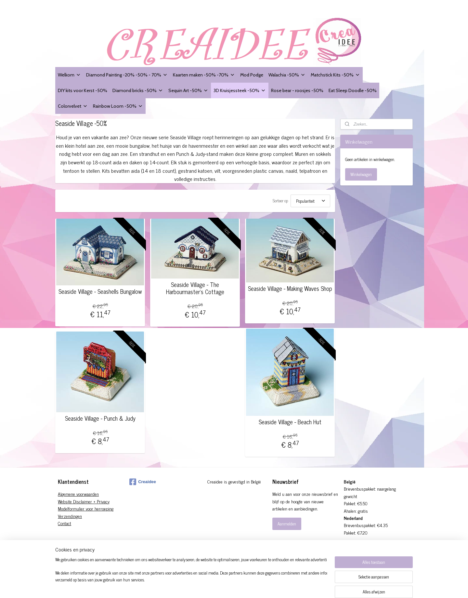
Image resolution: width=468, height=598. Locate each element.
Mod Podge (251, 74)
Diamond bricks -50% (137, 90)
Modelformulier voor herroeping (85, 506)
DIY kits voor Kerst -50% (82, 90)
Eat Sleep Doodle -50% (353, 90)
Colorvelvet (73, 106)
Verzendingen (70, 514)
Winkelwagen (361, 174)
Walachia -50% (287, 74)
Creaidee (142, 480)
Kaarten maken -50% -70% (204, 74)
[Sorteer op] (310, 200)
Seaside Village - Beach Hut (290, 420)
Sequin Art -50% (188, 90)
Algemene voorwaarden (78, 492)
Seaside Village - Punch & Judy (100, 416)
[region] (191, 577)
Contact (64, 521)
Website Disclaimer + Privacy (84, 499)
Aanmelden (287, 521)
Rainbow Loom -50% (118, 106)
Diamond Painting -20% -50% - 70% (127, 74)
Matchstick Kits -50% (335, 74)
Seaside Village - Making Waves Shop (290, 286)
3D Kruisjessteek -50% (240, 90)
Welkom (69, 74)
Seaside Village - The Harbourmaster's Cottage (195, 286)
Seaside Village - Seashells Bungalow (100, 289)
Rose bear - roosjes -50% (297, 90)
